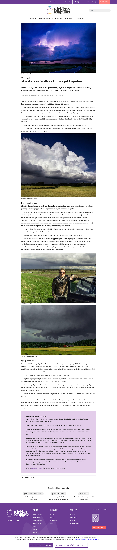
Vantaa (52, 523)
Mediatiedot (73, 517)
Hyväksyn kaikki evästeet (41, 545)
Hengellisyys (37, 523)
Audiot (35, 526)
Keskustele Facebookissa (34, 494)
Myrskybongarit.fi (36, 468)
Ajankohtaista (37, 514)
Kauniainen (53, 520)
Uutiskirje (85, 494)
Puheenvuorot (37, 520)
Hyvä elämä (36, 517)
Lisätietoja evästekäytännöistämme (87, 539)
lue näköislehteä (98, 510)
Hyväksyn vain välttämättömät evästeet (71, 545)
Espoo (52, 517)
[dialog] (58, 542)
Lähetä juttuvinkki (79, 2)
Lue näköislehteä (55, 2)
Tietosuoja (73, 520)
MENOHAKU (105, 2)
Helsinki (52, 514)
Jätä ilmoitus (67, 2)
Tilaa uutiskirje (92, 2)
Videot (35, 529)
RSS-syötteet (37, 532)
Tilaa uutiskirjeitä (74, 523)
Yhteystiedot (73, 514)
